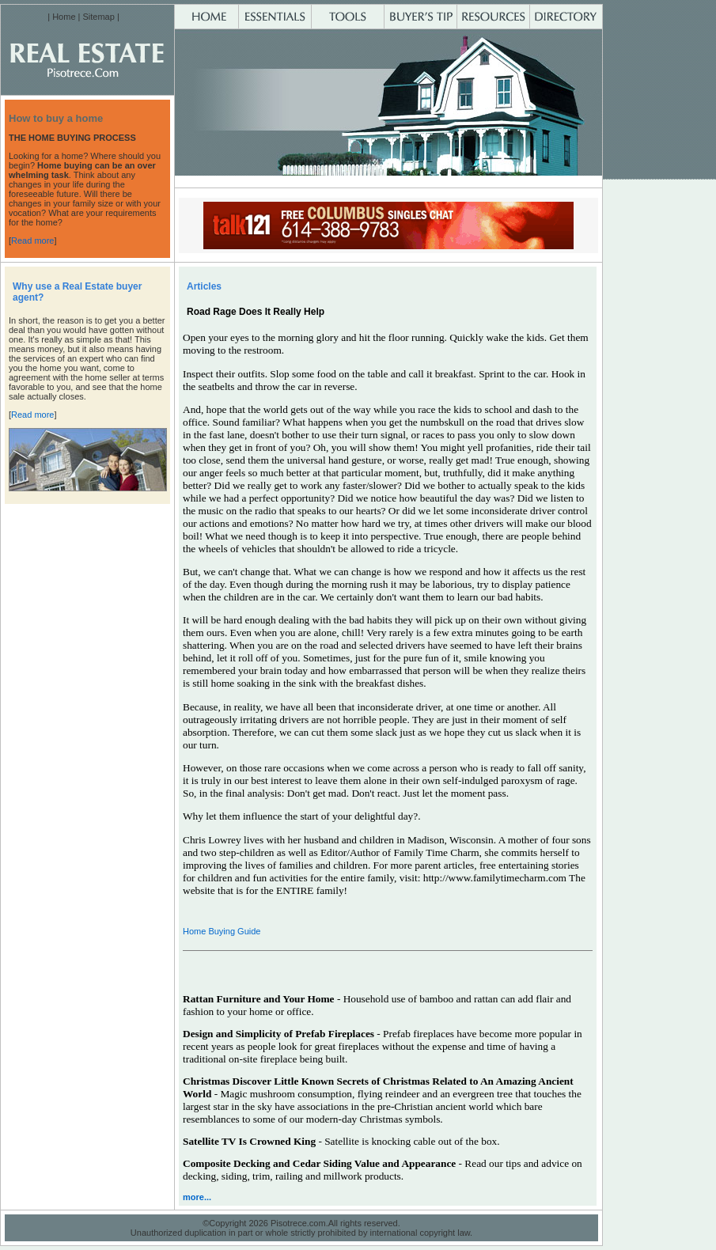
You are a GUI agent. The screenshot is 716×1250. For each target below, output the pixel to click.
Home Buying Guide (221, 931)
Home (63, 16)
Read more (32, 240)
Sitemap (98, 16)
